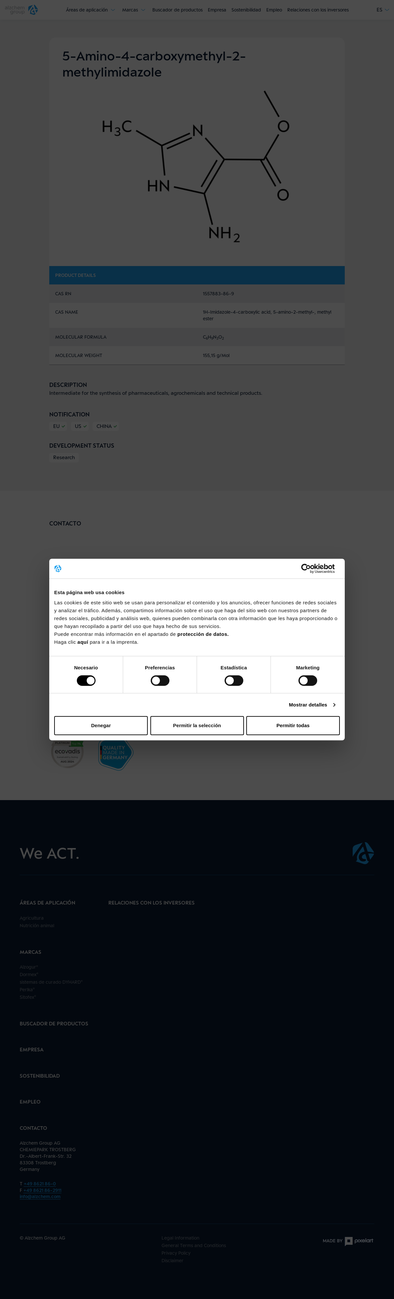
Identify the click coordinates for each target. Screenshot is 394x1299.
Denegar (101, 725)
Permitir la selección (197, 725)
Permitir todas (293, 725)
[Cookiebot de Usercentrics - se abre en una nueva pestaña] (311, 568)
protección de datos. (203, 634)
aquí (83, 642)
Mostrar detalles (308, 704)
